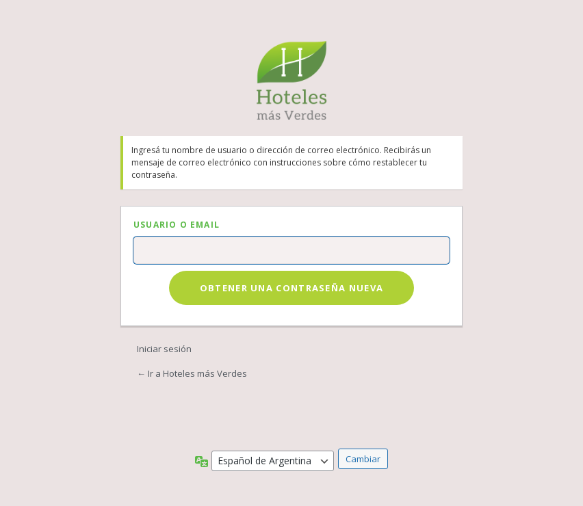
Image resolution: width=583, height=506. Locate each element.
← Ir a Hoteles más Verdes (192, 373)
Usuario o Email (176, 224)
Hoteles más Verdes (291, 80)
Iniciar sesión (164, 349)
